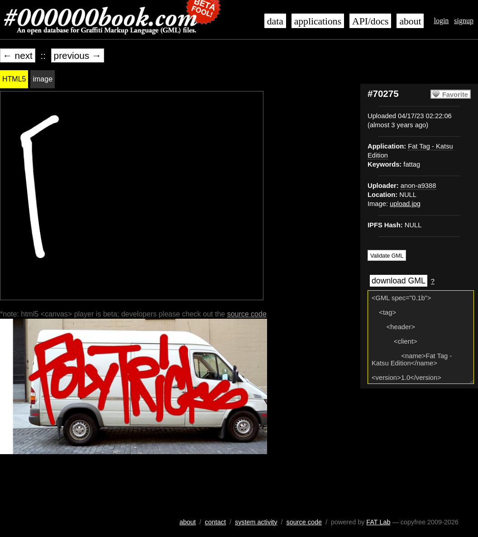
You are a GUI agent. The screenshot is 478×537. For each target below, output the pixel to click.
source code (247, 314)
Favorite (455, 94)
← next (18, 55)
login (441, 20)
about (410, 21)
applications (317, 21)
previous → (77, 55)
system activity (256, 522)
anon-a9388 (418, 185)
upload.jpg (405, 203)
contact (215, 522)
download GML (398, 280)
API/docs (370, 21)
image (43, 79)
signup (463, 20)
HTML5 (14, 79)
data (275, 21)
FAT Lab (378, 522)
